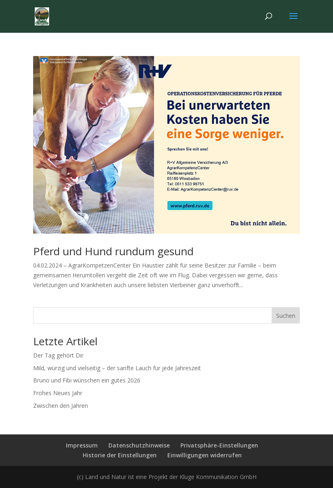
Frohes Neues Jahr (57, 393)
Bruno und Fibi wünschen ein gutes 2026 (86, 380)
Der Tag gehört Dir (58, 355)
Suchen (285, 315)
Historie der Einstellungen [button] (120, 455)
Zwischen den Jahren (60, 405)
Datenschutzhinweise (139, 445)
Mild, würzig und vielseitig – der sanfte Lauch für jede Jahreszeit (117, 368)
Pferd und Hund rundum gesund (113, 251)
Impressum (82, 445)
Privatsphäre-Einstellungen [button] (219, 445)
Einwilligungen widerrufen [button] (204, 455)
